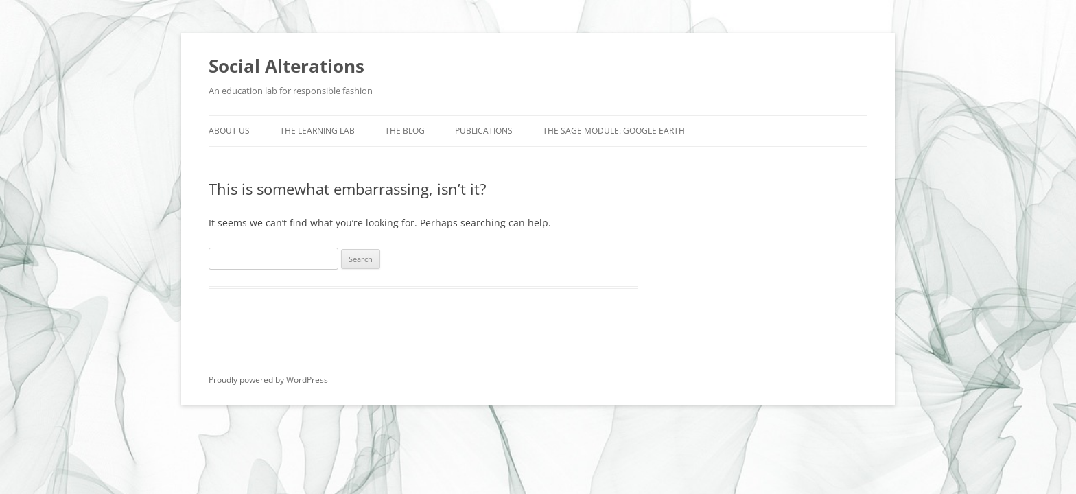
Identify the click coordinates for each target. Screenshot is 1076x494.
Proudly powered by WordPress (268, 380)
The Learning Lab (317, 131)
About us (229, 131)
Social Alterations (286, 66)
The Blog (405, 131)
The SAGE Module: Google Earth (614, 131)
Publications (484, 131)
